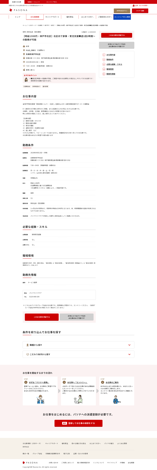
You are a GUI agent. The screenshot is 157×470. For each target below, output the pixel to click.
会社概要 (131, 462)
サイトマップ (112, 462)
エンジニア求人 (51, 2)
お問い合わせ (53, 462)
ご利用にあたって (67, 462)
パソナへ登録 (140, 11)
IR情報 (122, 462)
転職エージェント (34, 2)
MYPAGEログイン (122, 11)
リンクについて (98, 462)
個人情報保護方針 (83, 462)
